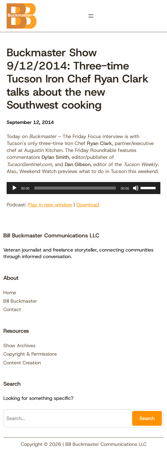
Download (87, 204)
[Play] (14, 188)
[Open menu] (90, 16)
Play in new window (50, 204)
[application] (83, 188)
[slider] (75, 188)
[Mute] (136, 188)
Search (147, 418)
